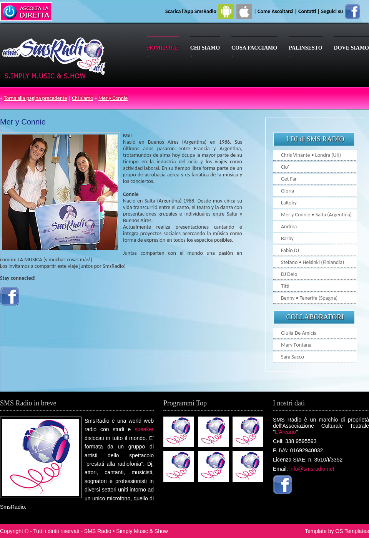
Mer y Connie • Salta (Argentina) (316, 214)
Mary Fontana (296, 345)
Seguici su (341, 11)
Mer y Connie (113, 98)
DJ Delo (289, 274)
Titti (285, 286)
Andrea (289, 226)
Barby (287, 238)
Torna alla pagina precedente (35, 98)
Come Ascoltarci (276, 11)
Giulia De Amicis (298, 333)
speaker (144, 429)
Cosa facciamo (254, 48)
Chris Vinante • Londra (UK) (311, 155)
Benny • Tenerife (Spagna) (309, 298)
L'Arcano (285, 432)
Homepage (162, 48)
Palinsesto (305, 48)
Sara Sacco (292, 357)
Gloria (287, 191)
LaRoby (289, 202)
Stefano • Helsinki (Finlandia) (312, 262)
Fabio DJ (290, 250)
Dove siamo (351, 48)
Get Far (289, 179)
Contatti (307, 11)
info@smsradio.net (311, 469)
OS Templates (352, 531)
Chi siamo (205, 48)
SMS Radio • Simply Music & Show (126, 531)
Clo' (285, 167)
